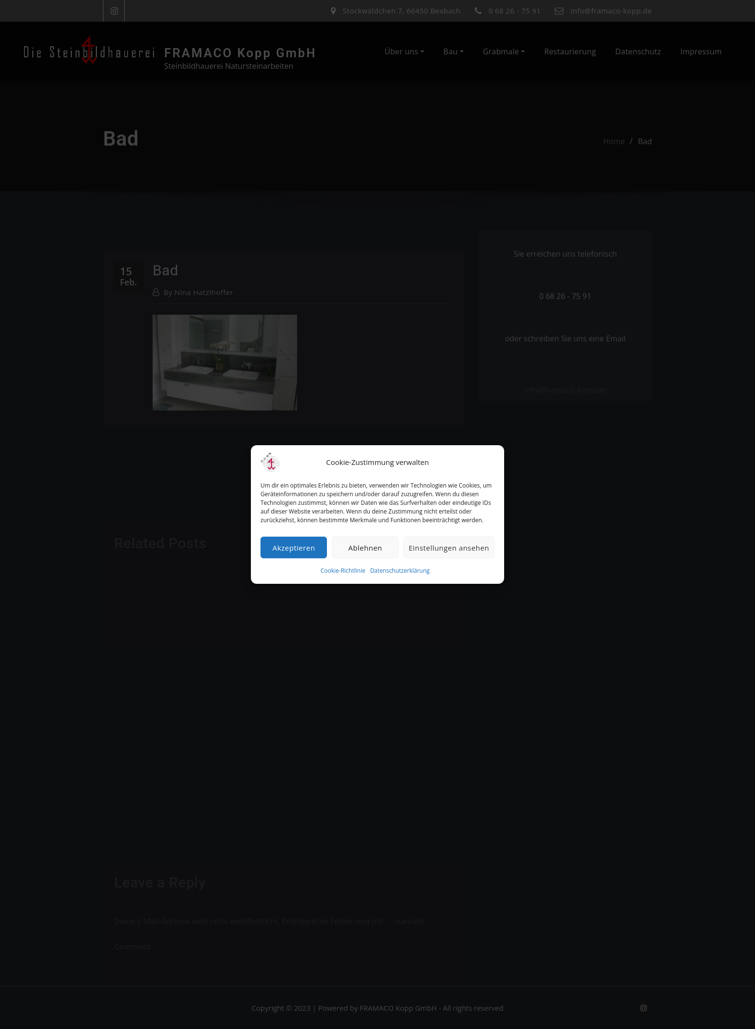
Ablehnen (365, 548)
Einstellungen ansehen (449, 548)
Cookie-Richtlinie (343, 570)
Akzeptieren (294, 548)
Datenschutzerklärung (400, 570)
